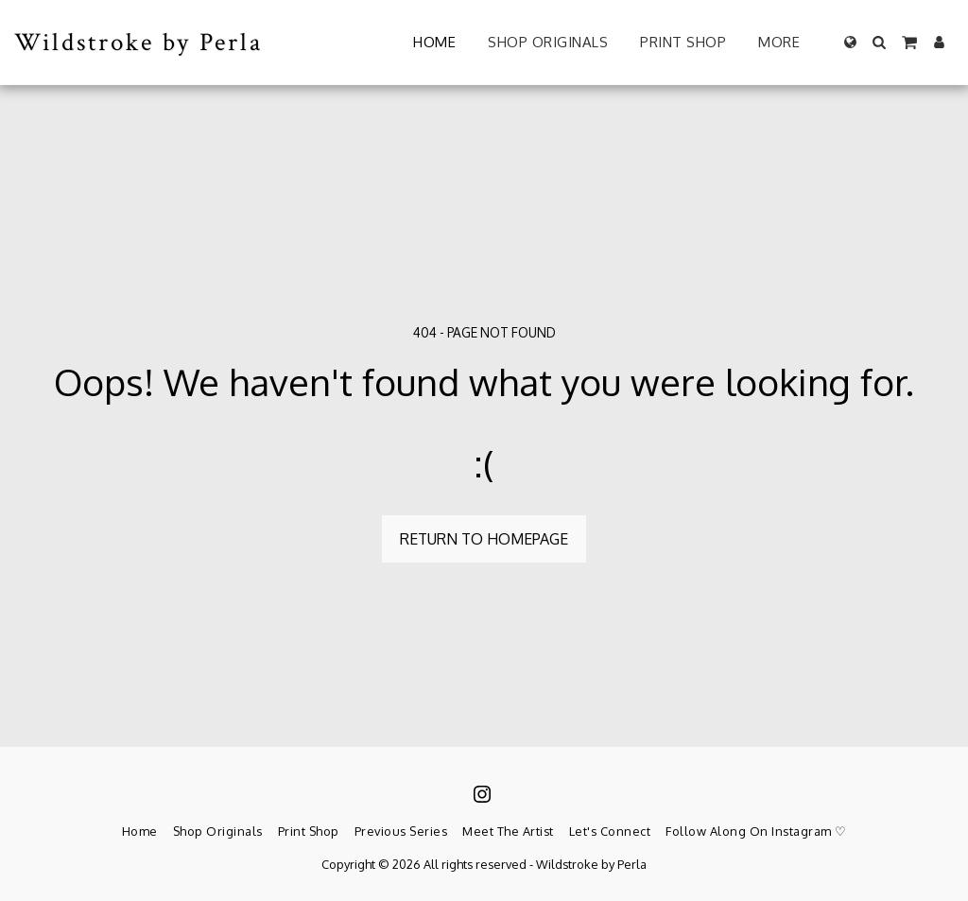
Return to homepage (484, 538)
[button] (879, 42)
